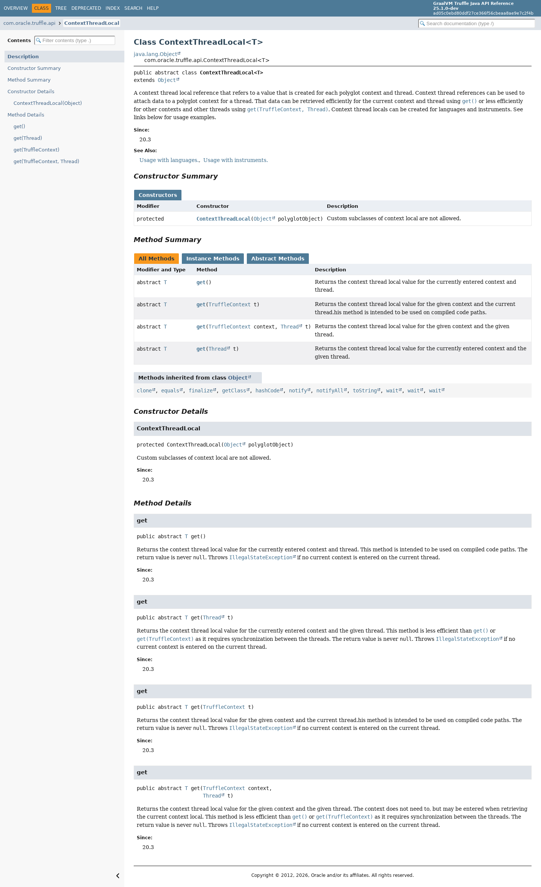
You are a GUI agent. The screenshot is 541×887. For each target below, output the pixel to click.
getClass (234, 390)
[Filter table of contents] (74, 40)
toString (365, 390)
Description (23, 56)
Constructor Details (31, 91)
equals (170, 390)
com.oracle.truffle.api (29, 23)
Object (167, 80)
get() (19, 126)
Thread (290, 327)
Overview (16, 8)
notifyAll (329, 390)
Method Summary (29, 80)
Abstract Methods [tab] (277, 259)
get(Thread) (28, 138)
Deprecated (86, 8)
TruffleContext (230, 304)
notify (298, 390)
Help (153, 8)
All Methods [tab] (156, 259)
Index (113, 8)
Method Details (26, 115)
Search (133, 8)
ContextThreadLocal (91, 23)
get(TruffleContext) (36, 150)
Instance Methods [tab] (212, 259)
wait (392, 390)
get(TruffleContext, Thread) (46, 161)
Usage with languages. (169, 160)
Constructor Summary (34, 68)
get (201, 282)
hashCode (267, 390)
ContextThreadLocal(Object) (48, 103)
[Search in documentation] (476, 23)
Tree (61, 8)
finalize (201, 390)
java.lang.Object (155, 54)
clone (144, 390)
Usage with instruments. (235, 160)
